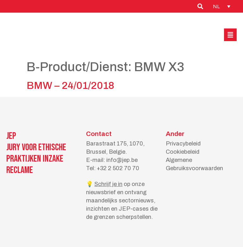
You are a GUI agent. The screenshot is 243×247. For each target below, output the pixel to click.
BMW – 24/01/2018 (70, 85)
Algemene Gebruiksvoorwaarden (194, 164)
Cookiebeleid (182, 152)
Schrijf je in (108, 184)
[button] (230, 34)
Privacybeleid (183, 143)
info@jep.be (122, 160)
